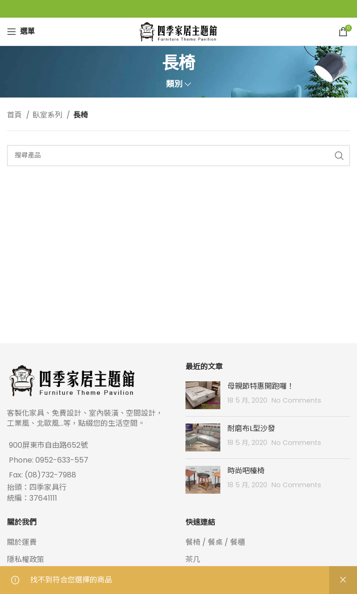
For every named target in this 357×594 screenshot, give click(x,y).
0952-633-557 (61, 460)
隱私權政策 (25, 559)
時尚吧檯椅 (245, 470)
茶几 (192, 559)
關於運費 (22, 542)
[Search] (178, 155)
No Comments (296, 400)
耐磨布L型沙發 (251, 428)
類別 (174, 84)
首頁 (15, 115)
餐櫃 (237, 542)
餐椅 (192, 542)
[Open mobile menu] (21, 31)
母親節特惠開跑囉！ (260, 386)
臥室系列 (48, 115)
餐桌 (215, 542)
